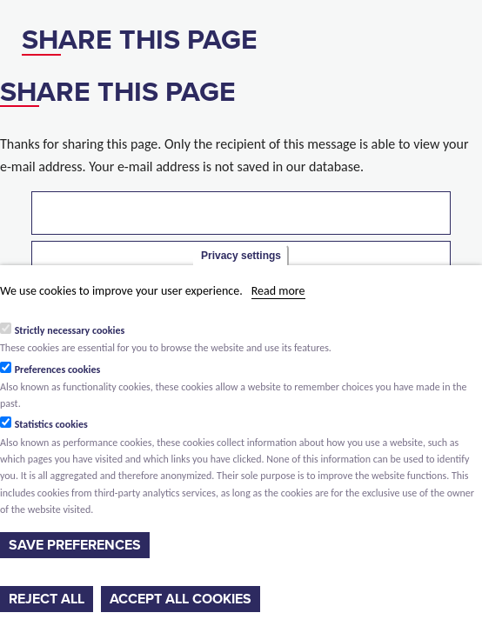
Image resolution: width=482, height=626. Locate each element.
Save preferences (75, 545)
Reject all (46, 599)
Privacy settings (241, 256)
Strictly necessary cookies (70, 330)
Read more (278, 290)
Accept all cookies (180, 599)
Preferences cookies (58, 369)
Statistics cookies (51, 424)
